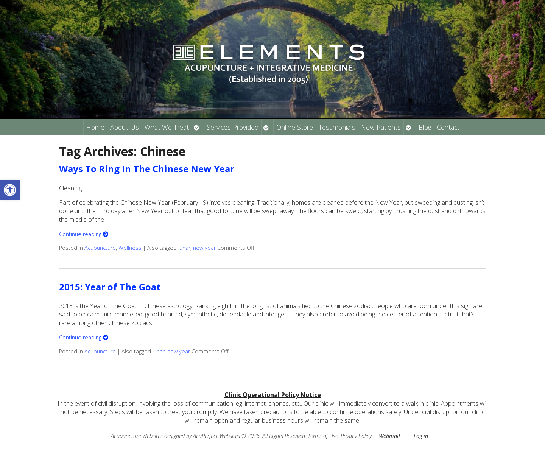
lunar (184, 247)
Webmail (389, 435)
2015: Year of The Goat (109, 286)
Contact (448, 127)
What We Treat (167, 127)
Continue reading (83, 234)
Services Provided (232, 127)
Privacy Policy (356, 435)
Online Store (294, 127)
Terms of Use (323, 435)
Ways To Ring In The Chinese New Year (146, 168)
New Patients (381, 127)
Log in (421, 435)
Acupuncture (100, 247)
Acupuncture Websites (137, 435)
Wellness (130, 247)
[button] (10, 190)
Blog (425, 127)
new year (204, 247)
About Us (124, 127)
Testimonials (337, 127)
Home (95, 127)
